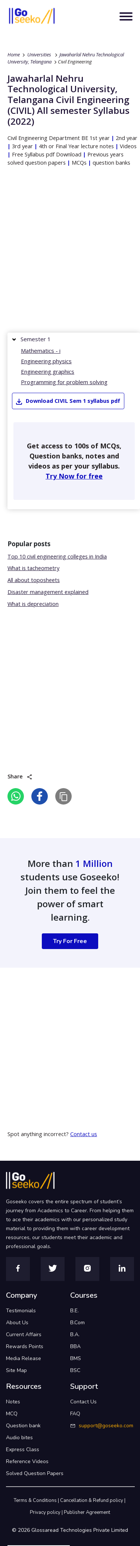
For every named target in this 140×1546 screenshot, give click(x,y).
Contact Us (83, 1401)
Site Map (16, 1370)
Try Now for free (74, 476)
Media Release (23, 1358)
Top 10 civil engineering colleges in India (57, 556)
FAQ (75, 1413)
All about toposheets (33, 580)
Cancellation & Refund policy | (93, 1500)
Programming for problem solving (64, 382)
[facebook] (39, 796)
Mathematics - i (40, 350)
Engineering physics (46, 361)
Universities (39, 54)
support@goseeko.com (106, 1425)
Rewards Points (24, 1346)
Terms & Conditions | (37, 1500)
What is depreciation (33, 603)
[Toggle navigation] (126, 16)
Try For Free (70, 941)
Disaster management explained (47, 591)
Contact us (83, 1134)
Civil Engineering (75, 61)
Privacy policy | (47, 1512)
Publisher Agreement (87, 1512)
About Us (17, 1322)
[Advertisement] (70, 251)
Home (13, 54)
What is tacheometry (33, 568)
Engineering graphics (47, 371)
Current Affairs (23, 1334)
